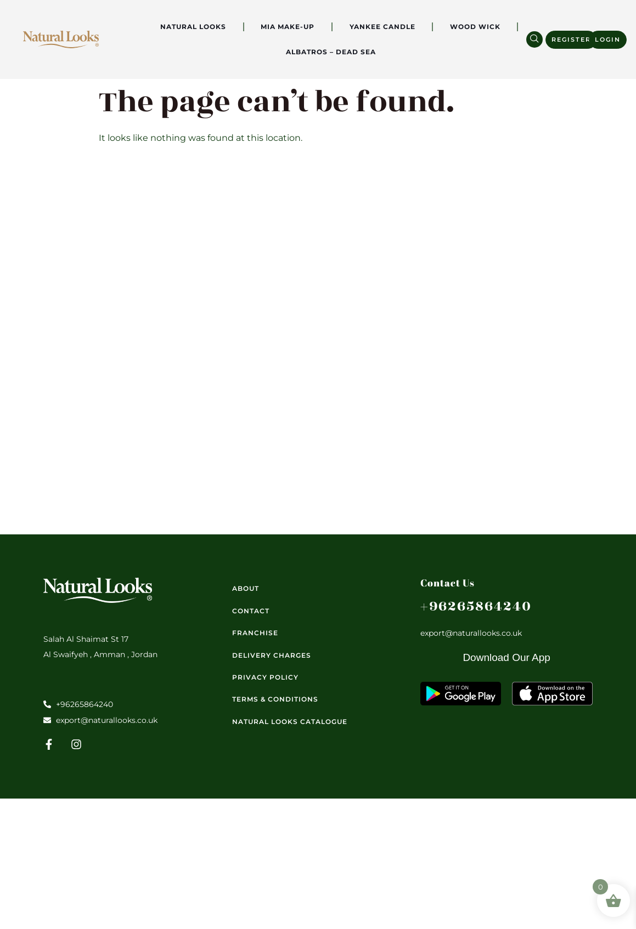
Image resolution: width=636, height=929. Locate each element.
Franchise (255, 633)
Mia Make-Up (287, 26)
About (245, 588)
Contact (250, 611)
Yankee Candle (382, 26)
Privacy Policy (265, 677)
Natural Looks (193, 26)
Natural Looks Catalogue (289, 721)
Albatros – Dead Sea (331, 52)
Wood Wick (475, 26)
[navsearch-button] (534, 39)
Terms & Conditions (275, 699)
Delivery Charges (271, 655)
